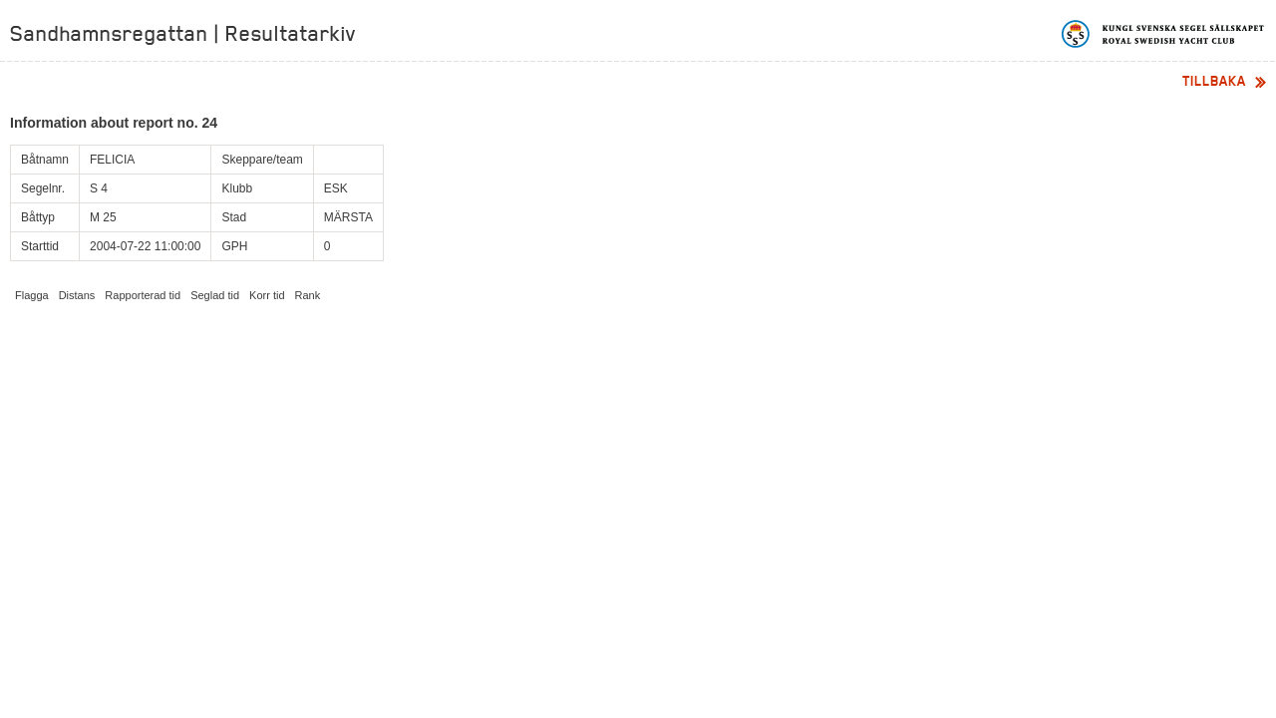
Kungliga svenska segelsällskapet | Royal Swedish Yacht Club (1164, 34)
